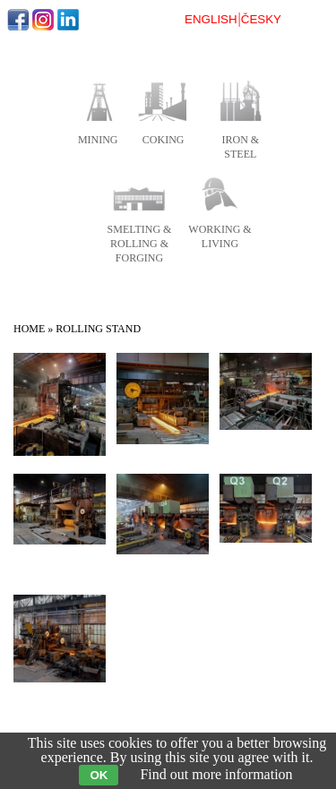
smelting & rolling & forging (140, 243)
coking (163, 139)
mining (98, 139)
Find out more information (216, 774)
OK (99, 775)
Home (29, 328)
